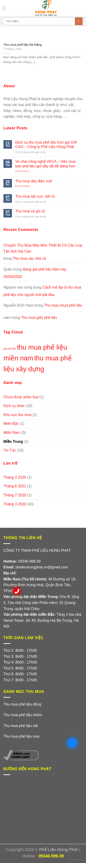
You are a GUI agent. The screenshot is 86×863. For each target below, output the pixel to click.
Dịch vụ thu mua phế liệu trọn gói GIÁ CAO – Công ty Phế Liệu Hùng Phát (46, 144)
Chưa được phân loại (20, 397)
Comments (22, 186)
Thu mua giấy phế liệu (39, 318)
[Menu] (6, 8)
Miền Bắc (11, 423)
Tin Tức (9, 450)
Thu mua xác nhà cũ (29, 258)
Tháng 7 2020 (14, 495)
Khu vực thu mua (17, 415)
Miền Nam (11, 433)
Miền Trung (13, 442)
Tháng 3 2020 (14, 504)
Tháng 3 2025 (14, 477)
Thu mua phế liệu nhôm (22, 715)
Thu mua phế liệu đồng (22, 704)
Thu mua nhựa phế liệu (63, 305)
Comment (22, 171)
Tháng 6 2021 (14, 486)
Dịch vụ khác (14, 406)
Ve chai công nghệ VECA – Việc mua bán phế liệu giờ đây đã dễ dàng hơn (45, 164)
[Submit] (79, 21)
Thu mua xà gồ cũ (30, 211)
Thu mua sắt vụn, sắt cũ (35, 196)
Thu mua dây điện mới (33, 181)
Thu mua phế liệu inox (21, 736)
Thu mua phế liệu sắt (20, 726)
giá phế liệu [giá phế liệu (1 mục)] (9, 348)
